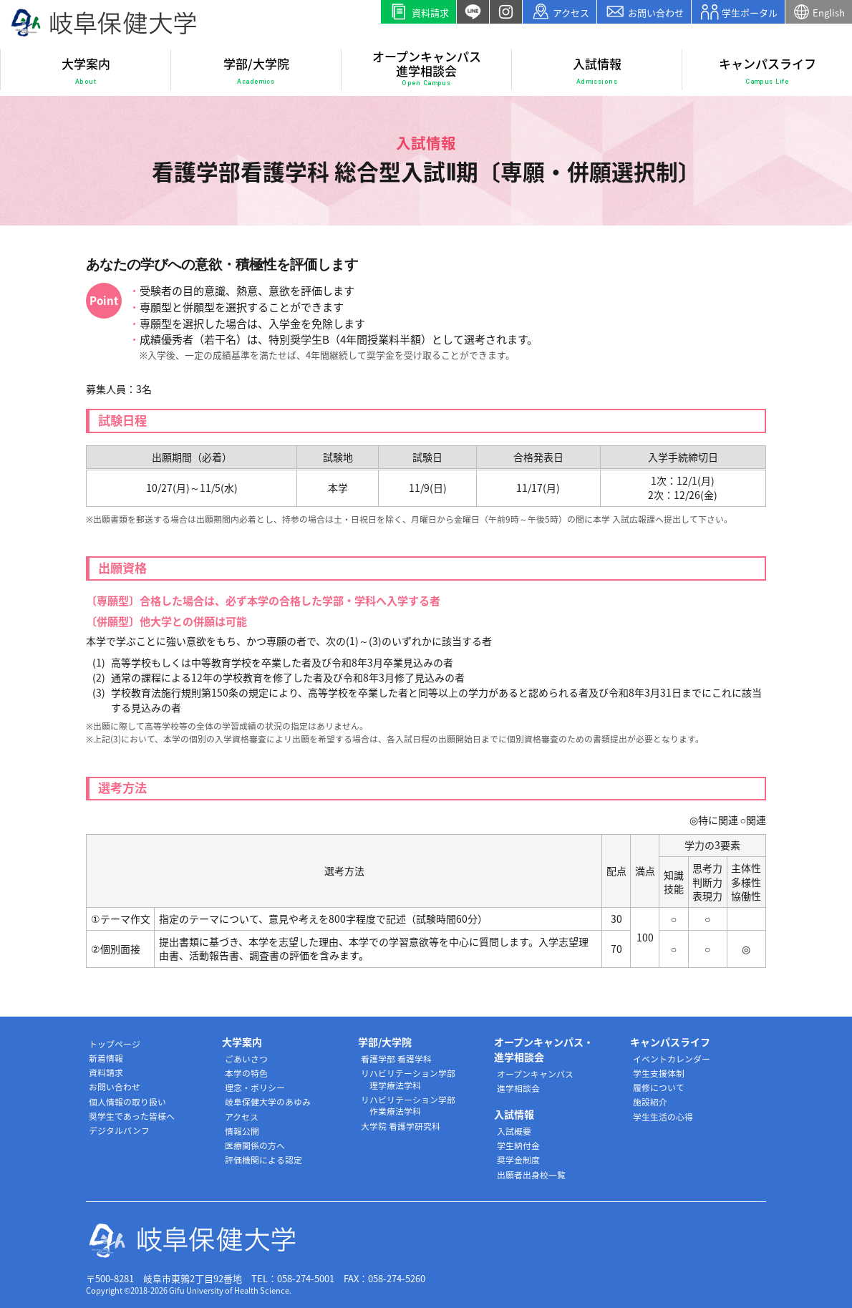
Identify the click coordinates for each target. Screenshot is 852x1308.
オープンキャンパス (535, 1073)
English (819, 12)
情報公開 (242, 1131)
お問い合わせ (644, 12)
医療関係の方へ (255, 1145)
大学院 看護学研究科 (400, 1126)
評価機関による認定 (263, 1159)
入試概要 (514, 1131)
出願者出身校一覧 (531, 1174)
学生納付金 (518, 1145)
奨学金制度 (518, 1159)
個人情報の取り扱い (127, 1101)
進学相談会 (518, 1088)
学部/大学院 (256, 70)
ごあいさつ (246, 1058)
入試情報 (597, 70)
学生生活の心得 (663, 1116)
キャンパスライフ (767, 70)
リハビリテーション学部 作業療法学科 (408, 1105)
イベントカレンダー (671, 1058)
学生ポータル (738, 12)
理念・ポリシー (255, 1087)
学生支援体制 (658, 1073)
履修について (658, 1087)
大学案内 (86, 70)
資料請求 (418, 12)
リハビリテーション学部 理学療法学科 (408, 1079)
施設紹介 (650, 1101)
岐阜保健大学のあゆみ (268, 1101)
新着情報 (106, 1058)
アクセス (560, 12)
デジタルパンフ (119, 1130)
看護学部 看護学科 (396, 1058)
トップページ (114, 1043)
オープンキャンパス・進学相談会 (544, 1049)
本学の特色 (246, 1073)
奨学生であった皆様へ (132, 1116)
